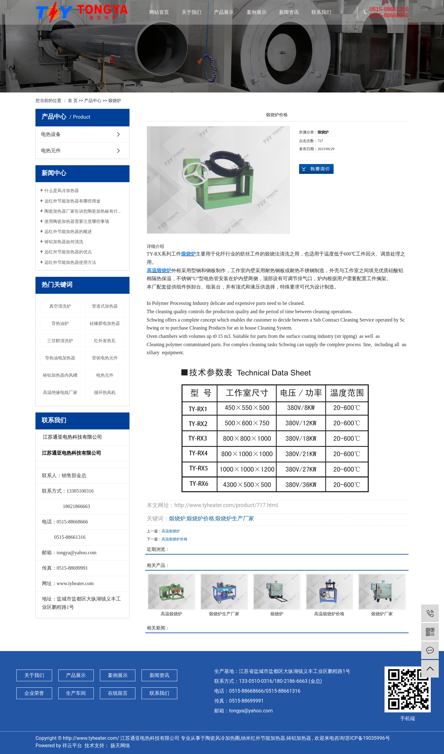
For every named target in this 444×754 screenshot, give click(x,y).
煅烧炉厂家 (382, 613)
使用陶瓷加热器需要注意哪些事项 (76, 221)
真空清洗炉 (60, 306)
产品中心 (92, 100)
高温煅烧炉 (171, 531)
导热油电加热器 (60, 357)
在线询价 (316, 169)
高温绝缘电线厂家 (60, 392)
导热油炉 (60, 323)
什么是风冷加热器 (61, 190)
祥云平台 (72, 745)
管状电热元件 (105, 357)
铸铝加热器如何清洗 (63, 241)
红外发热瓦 (105, 340)
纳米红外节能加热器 (263, 738)
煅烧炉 (114, 100)
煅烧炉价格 (200, 518)
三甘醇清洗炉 (60, 340)
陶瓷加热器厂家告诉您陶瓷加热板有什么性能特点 (84, 211)
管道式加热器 (105, 306)
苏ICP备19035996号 (367, 738)
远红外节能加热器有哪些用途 (72, 201)
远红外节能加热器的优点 (68, 251)
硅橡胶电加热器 (105, 323)
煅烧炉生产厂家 (234, 518)
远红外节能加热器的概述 (68, 231)
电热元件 (51, 151)
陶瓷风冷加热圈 (222, 738)
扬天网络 (119, 745)
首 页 (72, 100)
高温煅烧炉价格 (174, 539)
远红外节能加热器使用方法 (70, 262)
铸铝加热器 (298, 738)
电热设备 (51, 134)
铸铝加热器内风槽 (60, 375)
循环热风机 (105, 392)
